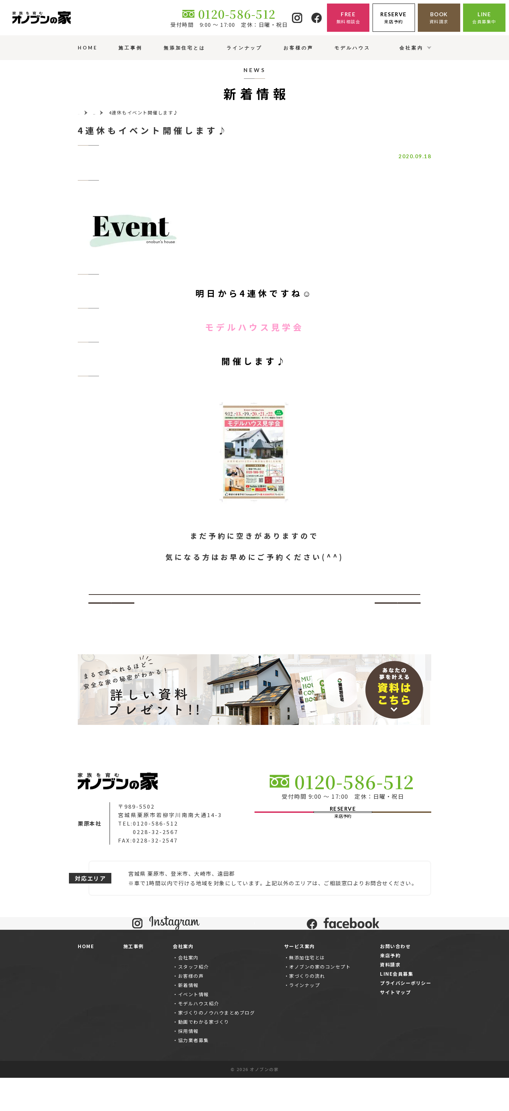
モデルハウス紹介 (198, 1037)
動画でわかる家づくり (203, 1055)
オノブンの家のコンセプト (320, 1000)
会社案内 (188, 991)
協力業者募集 (193, 1073)
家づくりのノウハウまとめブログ (216, 1046)
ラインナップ (304, 1018)
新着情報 (188, 1018)
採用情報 (188, 1064)
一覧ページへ (254, 603)
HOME (86, 979)
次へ (398, 603)
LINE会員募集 (396, 1007)
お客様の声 (191, 1009)
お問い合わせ (395, 979)
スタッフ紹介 (193, 1000)
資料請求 (390, 997)
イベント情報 (193, 1027)
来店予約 (390, 988)
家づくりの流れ (307, 1009)
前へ (111, 603)
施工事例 (133, 979)
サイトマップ (395, 1025)
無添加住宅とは (307, 991)
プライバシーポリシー (405, 1016)
